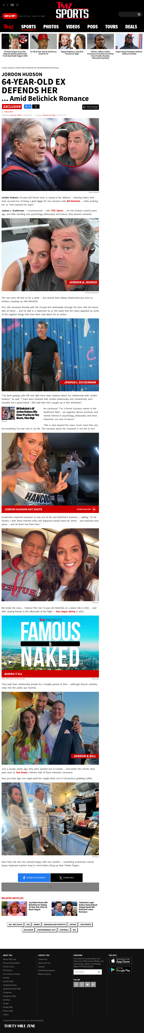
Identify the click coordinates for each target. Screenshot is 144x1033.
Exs (28, 924)
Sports (28, 27)
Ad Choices (7, 970)
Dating (72, 924)
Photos (51, 27)
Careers (41, 967)
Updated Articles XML (12, 989)
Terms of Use (8, 967)
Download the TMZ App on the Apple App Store (120, 961)
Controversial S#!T (46, 930)
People (6, 1003)
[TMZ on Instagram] (17, 5)
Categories (7, 992)
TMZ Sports (57, 210)
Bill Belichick (15, 924)
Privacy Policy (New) (11, 963)
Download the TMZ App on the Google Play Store (120, 969)
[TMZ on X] (7, 5)
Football (64, 930)
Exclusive (28, 930)
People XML (8, 1007)
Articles (6, 978)
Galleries (6, 1000)
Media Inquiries (44, 974)
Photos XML (8, 1011)
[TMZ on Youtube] (12, 5)
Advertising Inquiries (46, 970)
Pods (92, 27)
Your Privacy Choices (11, 974)
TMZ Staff (8, 111)
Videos (73, 27)
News (8, 27)
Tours (111, 27)
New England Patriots (54, 924)
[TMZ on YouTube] (87, 984)
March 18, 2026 (49, 115)
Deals (131, 27)
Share (34, 877)
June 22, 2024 (15, 115)
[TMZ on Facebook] (4, 5)
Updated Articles (10, 985)
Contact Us (42, 959)
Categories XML (9, 996)
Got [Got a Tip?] (10, 16)
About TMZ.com (9, 959)
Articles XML (8, 981)
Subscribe (99, 972)
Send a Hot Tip (44, 963)
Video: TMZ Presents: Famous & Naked (13, 679)
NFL (74, 930)
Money (37, 924)
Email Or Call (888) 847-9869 (32, 16)
